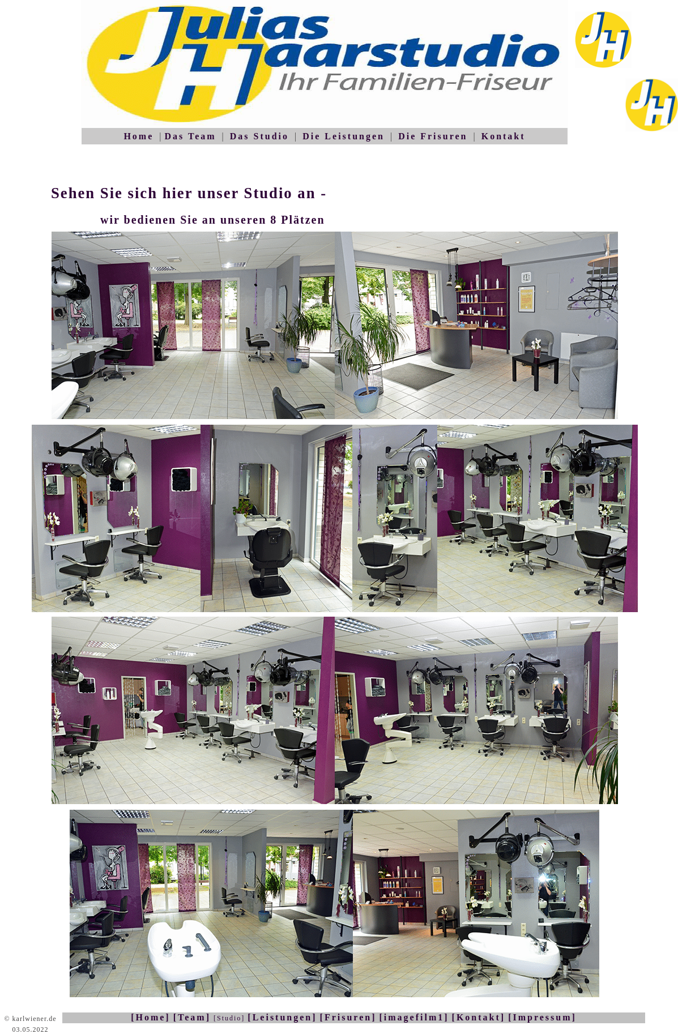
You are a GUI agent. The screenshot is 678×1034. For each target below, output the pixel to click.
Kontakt (503, 136)
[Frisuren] (348, 1017)
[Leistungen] (282, 1017)
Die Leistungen (343, 136)
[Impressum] (542, 1017)
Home (138, 136)
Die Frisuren (432, 136)
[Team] (192, 1017)
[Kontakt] (479, 1017)
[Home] (150, 1017)
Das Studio (259, 136)
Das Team (190, 136)
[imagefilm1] (414, 1017)
